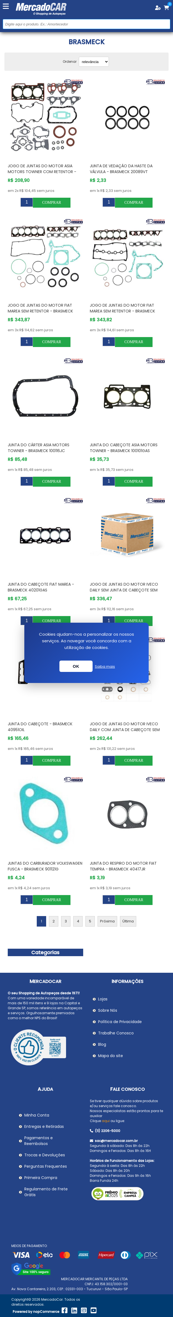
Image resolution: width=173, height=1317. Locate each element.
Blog (102, 1044)
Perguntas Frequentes (45, 1166)
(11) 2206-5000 (105, 1130)
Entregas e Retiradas (44, 1126)
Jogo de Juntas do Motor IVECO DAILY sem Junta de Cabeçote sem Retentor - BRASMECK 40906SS (124, 590)
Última (128, 921)
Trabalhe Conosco (116, 1033)
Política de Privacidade (120, 1021)
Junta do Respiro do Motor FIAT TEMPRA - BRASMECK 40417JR (123, 866)
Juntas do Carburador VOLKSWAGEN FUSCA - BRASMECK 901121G (45, 866)
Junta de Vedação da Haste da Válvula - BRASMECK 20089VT (121, 168)
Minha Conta (36, 1115)
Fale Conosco (127, 1089)
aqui (106, 1120)
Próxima (107, 921)
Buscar (165, 24)
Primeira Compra (40, 1177)
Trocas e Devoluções (44, 1155)
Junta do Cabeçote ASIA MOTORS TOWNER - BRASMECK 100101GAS (124, 447)
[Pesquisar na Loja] (86, 24)
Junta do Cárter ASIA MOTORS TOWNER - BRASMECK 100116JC (38, 447)
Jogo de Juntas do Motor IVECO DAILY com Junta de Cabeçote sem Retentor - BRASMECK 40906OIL (125, 729)
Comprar (51, 202)
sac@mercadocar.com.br (114, 1140)
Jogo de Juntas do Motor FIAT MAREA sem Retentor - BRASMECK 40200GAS (40, 311)
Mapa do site (110, 1055)
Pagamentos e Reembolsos (38, 1140)
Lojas (103, 999)
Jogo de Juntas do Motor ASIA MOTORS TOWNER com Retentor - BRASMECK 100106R (42, 171)
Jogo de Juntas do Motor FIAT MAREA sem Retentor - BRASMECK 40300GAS (122, 311)
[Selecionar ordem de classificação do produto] (94, 62)
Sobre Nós (107, 1010)
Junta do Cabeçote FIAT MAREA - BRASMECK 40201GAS (41, 587)
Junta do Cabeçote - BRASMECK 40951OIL (40, 726)
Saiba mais (105, 666)
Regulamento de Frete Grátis (46, 1192)
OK (76, 666)
